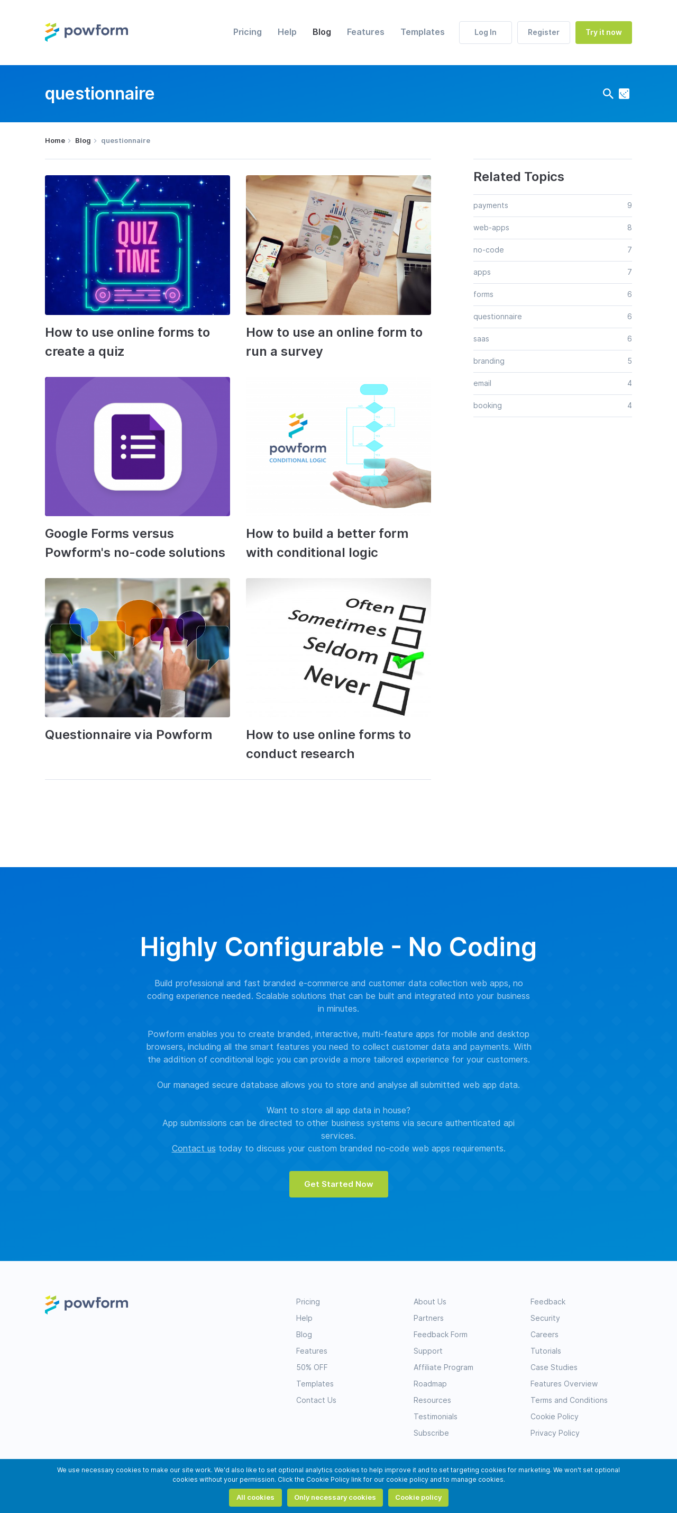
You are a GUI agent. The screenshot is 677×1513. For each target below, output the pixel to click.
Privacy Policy (555, 1433)
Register (544, 32)
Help (287, 32)
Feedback (547, 1302)
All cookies (255, 1497)
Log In (485, 32)
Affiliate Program (443, 1367)
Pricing (247, 32)
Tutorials (545, 1351)
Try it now (603, 32)
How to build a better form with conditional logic (327, 543)
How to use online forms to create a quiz (127, 342)
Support (428, 1351)
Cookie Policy (554, 1416)
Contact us (194, 1148)
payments (490, 205)
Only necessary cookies (335, 1497)
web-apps (491, 227)
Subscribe (431, 1433)
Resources (432, 1400)
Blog (322, 32)
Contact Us (316, 1400)
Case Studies (554, 1367)
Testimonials (436, 1416)
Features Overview (564, 1384)
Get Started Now (338, 1184)
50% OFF (312, 1367)
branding (489, 361)
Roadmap (430, 1384)
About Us (430, 1302)
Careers (544, 1334)
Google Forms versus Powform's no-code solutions (135, 543)
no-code (488, 250)
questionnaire (497, 316)
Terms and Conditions (569, 1400)
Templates (422, 32)
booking (487, 405)
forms (483, 294)
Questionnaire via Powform (128, 734)
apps (482, 272)
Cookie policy (418, 1497)
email (482, 383)
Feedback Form (441, 1334)
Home (55, 140)
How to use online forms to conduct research (328, 744)
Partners (429, 1318)
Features (366, 32)
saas (481, 339)
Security (545, 1318)
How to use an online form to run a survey (334, 342)
